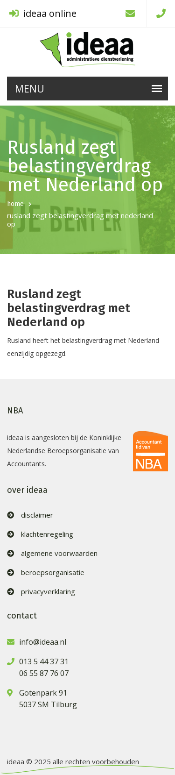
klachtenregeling (47, 534)
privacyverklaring (48, 591)
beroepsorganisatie (52, 572)
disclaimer (37, 515)
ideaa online (43, 13)
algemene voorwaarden (59, 553)
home (15, 204)
